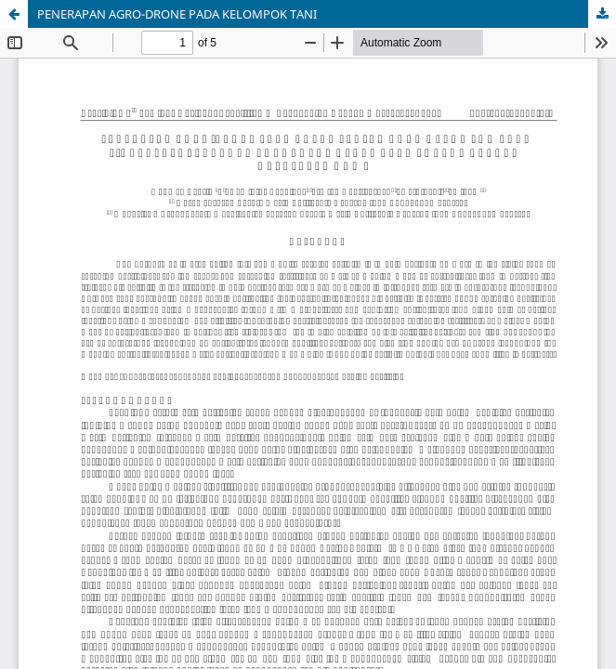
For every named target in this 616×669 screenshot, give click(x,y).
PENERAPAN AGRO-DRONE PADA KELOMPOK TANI (177, 14)
